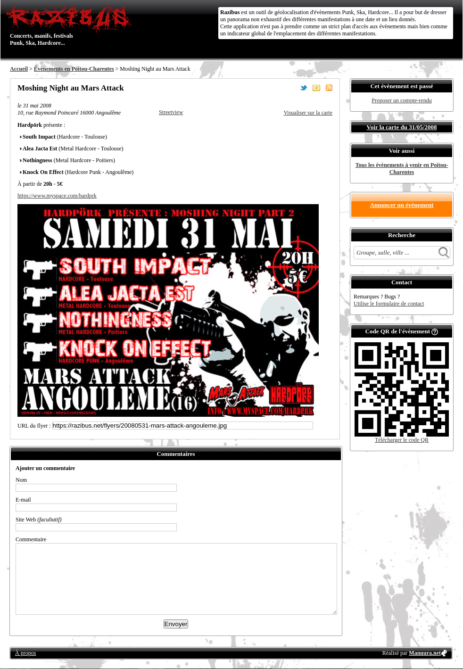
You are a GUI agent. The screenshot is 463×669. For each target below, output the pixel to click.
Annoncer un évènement (402, 204)
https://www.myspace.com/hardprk (57, 195)
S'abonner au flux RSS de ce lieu (329, 87)
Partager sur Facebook (291, 87)
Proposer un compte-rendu (401, 100)
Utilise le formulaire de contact (389, 303)
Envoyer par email (316, 87)
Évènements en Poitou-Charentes (74, 69)
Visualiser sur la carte (307, 112)
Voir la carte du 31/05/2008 (402, 127)
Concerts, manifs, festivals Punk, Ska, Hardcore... (71, 25)
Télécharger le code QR (402, 440)
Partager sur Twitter (303, 87)
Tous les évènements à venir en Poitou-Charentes (402, 168)
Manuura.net (425, 653)
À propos (25, 653)
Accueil (19, 69)
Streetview (171, 112)
